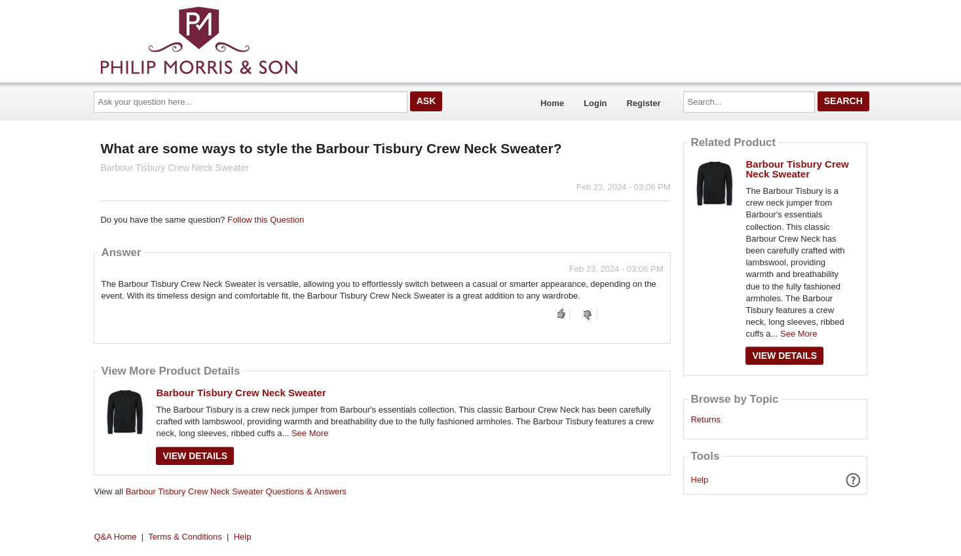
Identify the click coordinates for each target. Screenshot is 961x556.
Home (552, 103)
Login (595, 103)
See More (310, 433)
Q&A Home (115, 537)
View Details (194, 456)
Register (643, 103)
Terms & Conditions (185, 537)
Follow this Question (265, 220)
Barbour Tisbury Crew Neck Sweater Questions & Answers (236, 491)
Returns (705, 419)
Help (700, 480)
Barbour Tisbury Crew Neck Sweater (241, 392)
